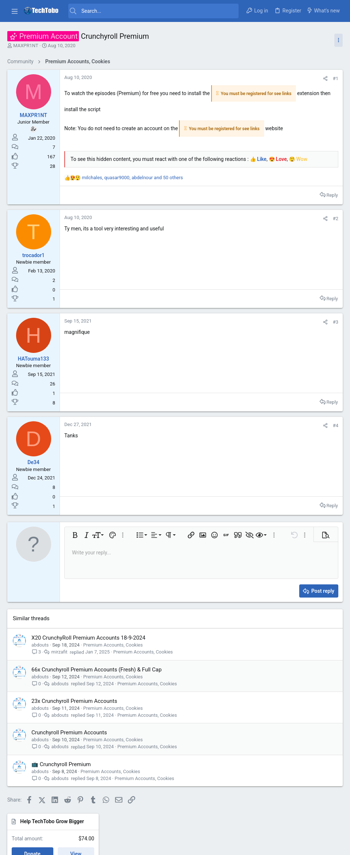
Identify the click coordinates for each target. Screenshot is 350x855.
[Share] (227, 78)
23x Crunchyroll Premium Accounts (74, 715)
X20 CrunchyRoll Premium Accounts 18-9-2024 (88, 652)
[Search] (153, 11)
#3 (237, 336)
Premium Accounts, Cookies (113, 659)
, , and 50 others (132, 192)
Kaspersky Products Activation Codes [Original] (299, 307)
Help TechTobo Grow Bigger (296, 77)
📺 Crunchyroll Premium (61, 778)
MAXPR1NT (25, 45)
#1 (237, 78)
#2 (237, 233)
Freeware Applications (292, 235)
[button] (14, 11)
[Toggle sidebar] (338, 40)
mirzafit (60, 666)
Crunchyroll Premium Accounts (69, 746)
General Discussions (290, 193)
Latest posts (278, 136)
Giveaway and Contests (293, 334)
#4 (237, 439)
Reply (233, 209)
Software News (285, 284)
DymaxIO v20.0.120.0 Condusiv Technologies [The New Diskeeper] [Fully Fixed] (301, 257)
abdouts (40, 659)
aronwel (329, 456)
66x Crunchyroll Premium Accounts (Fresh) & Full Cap (96, 684)
